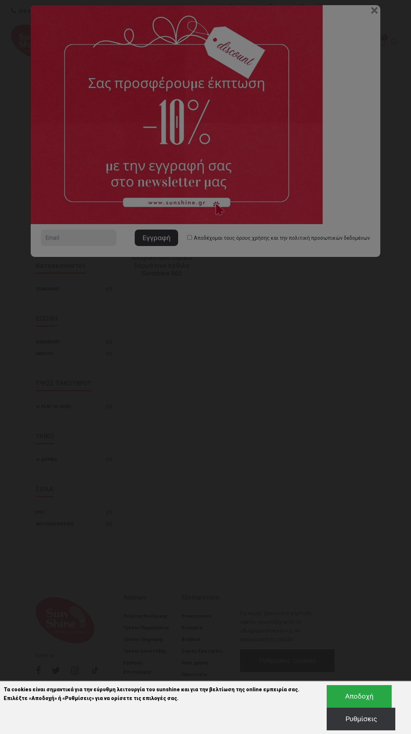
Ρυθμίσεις (361, 719)
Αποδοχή (359, 696)
